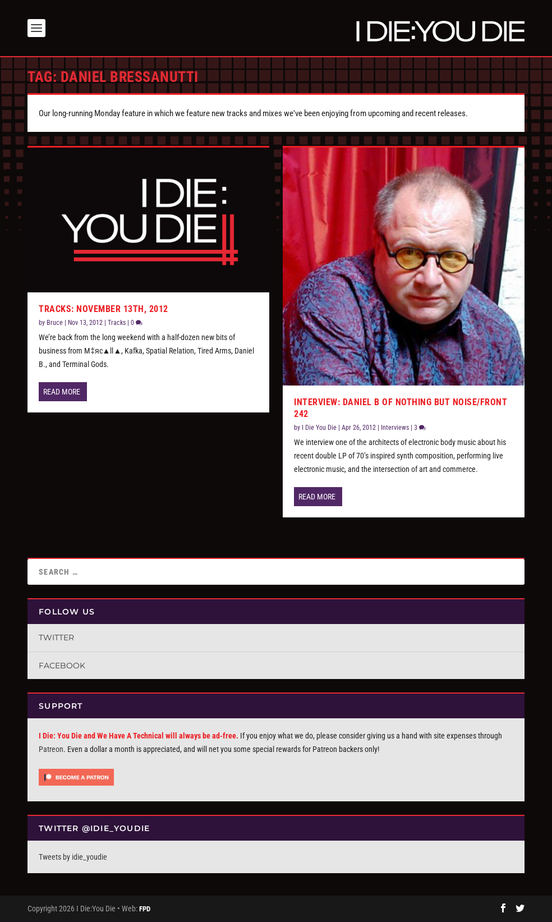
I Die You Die (319, 428)
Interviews (395, 428)
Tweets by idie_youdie (73, 856)
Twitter (56, 637)
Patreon (51, 749)
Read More (61, 391)
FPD (144, 909)
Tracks (117, 323)
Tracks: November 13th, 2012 (103, 309)
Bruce (55, 323)
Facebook (62, 665)
